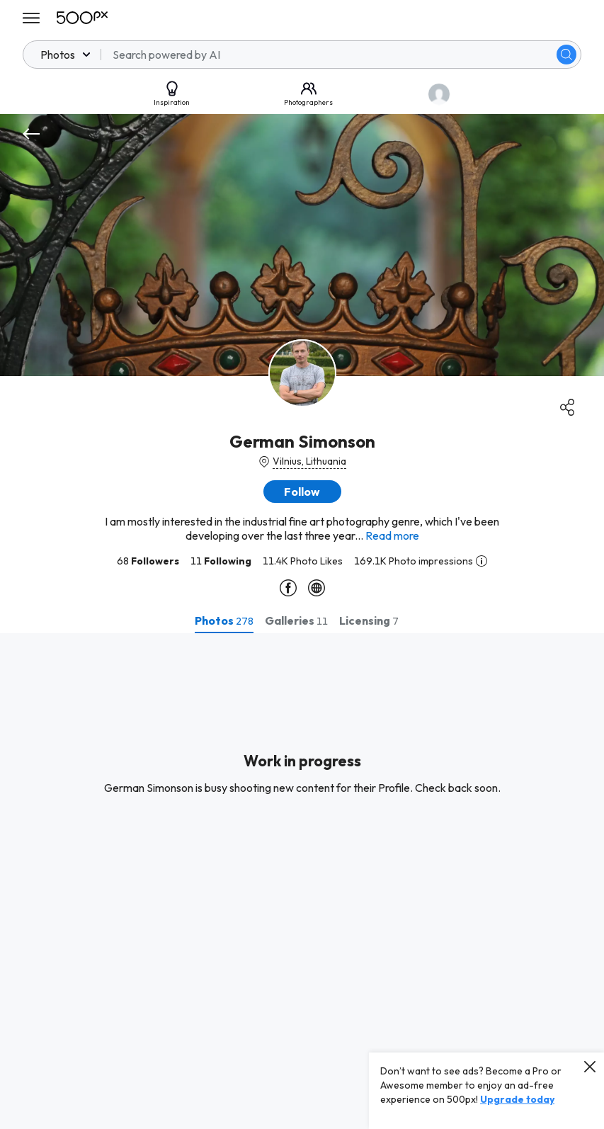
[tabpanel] (302, 881)
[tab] (224, 620)
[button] (302, 491)
